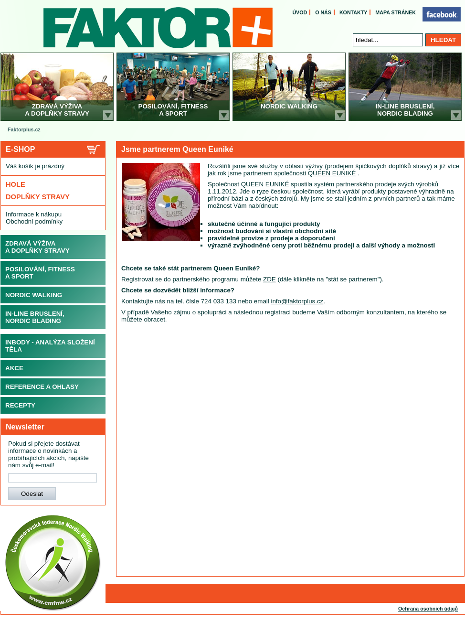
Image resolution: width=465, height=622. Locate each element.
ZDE (269, 279)
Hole (15, 184)
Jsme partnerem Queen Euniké (177, 149)
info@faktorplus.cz (297, 301)
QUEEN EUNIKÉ (332, 173)
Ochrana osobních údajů (428, 608)
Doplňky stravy (38, 197)
